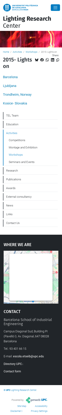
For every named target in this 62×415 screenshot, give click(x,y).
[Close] (55, 7)
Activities (17, 52)
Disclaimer (15, 411)
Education (12, 124)
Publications (13, 179)
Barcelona (10, 77)
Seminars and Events (22, 162)
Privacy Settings (39, 411)
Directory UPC (13, 364)
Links (9, 214)
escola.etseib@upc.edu (28, 356)
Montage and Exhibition (23, 147)
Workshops (31, 52)
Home (6, 52)
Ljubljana (9, 86)
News (9, 205)
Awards (11, 188)
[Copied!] (57, 60)
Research (12, 170)
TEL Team (12, 115)
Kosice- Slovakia (15, 103)
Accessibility (41, 406)
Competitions (17, 140)
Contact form (12, 371)
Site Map (21, 406)
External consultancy (19, 196)
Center (27, 22)
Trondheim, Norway (17, 95)
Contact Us (13, 223)
